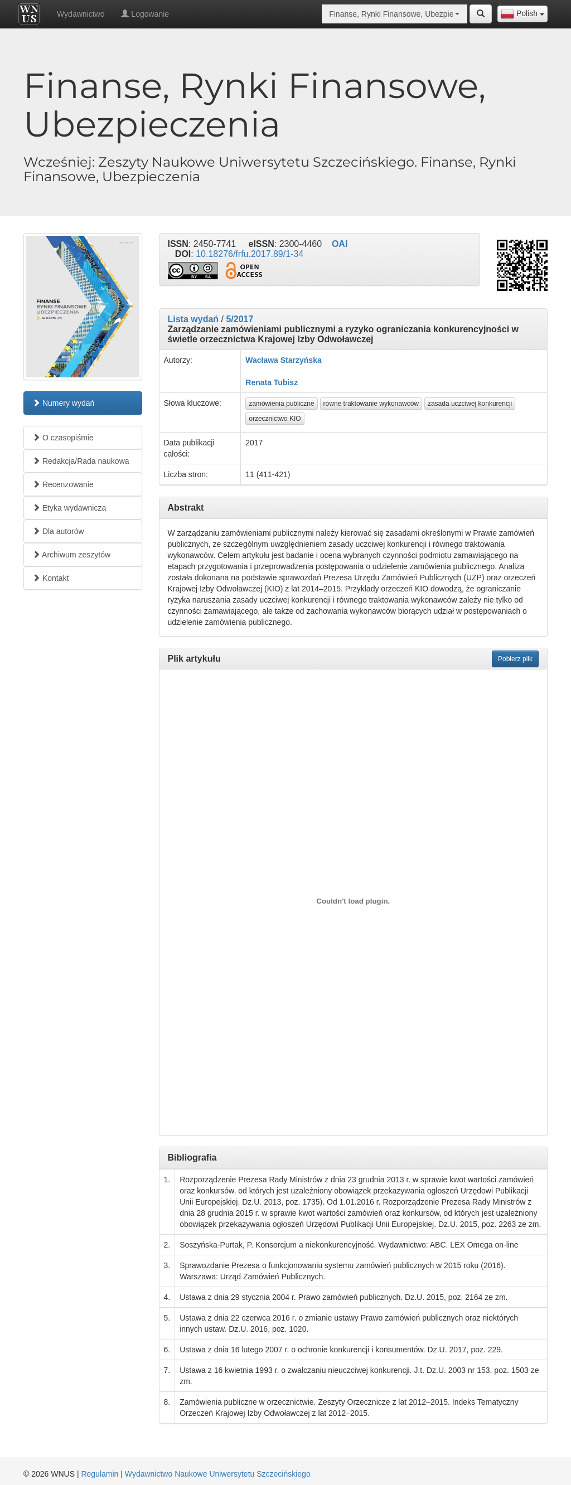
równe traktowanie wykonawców (371, 403)
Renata (258, 382)
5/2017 (239, 319)
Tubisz (286, 382)
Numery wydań (63, 403)
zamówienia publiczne (281, 403)
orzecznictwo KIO (275, 419)
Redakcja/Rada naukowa (80, 461)
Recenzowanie (63, 484)
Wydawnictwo (80, 13)
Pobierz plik (515, 659)
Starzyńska (301, 360)
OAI (339, 244)
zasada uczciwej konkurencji (470, 403)
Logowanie (145, 13)
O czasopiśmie (63, 437)
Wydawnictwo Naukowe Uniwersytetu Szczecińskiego (218, 1473)
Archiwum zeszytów (71, 554)
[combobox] (522, 14)
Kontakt (50, 578)
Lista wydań (193, 319)
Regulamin (99, 1473)
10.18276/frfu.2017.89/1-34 (249, 254)
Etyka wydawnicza (69, 507)
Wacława (261, 360)
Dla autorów (58, 531)
